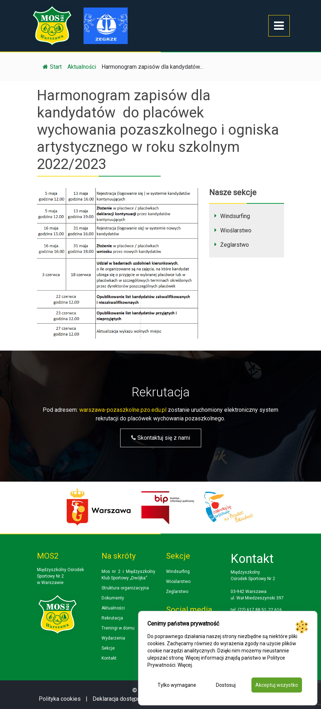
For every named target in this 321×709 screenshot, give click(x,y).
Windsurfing (235, 216)
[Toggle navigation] (279, 26)
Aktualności (113, 608)
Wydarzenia (113, 638)
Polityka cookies (60, 698)
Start (52, 66)
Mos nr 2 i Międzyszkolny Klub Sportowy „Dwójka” (128, 574)
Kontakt (109, 658)
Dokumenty (113, 598)
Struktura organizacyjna (125, 587)
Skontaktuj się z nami (160, 437)
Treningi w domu (118, 628)
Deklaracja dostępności (122, 698)
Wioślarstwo (235, 230)
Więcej (185, 665)
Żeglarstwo (234, 244)
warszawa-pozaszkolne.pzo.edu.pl (122, 409)
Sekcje (108, 648)
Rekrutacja (112, 618)
